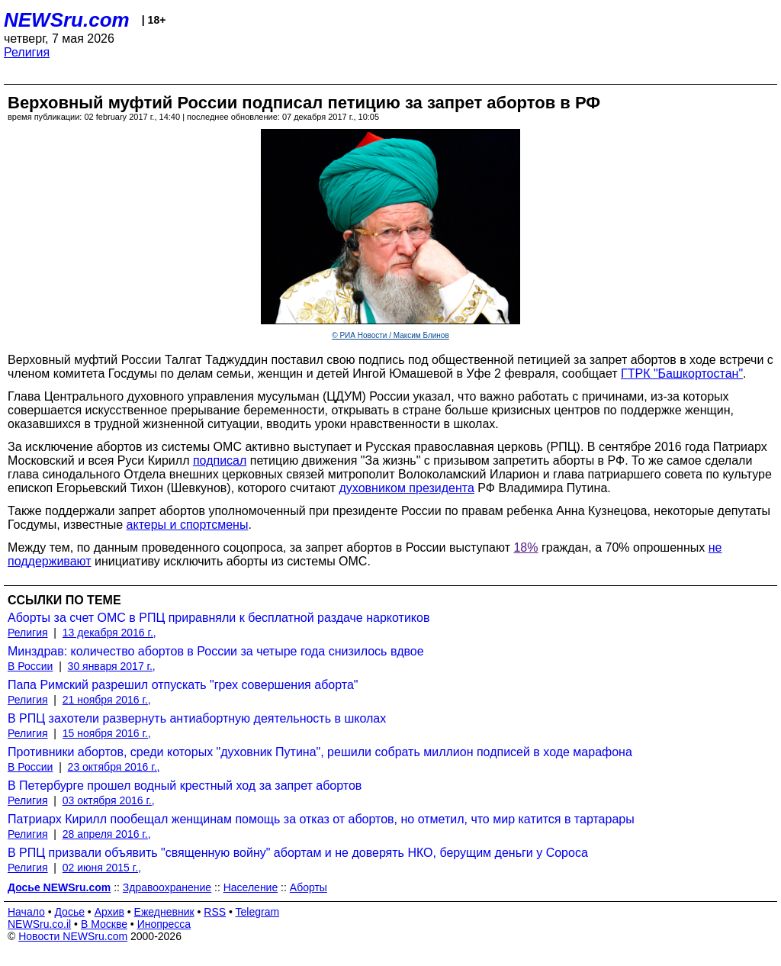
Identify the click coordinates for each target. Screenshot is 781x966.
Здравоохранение (167, 887)
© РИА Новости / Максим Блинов (390, 335)
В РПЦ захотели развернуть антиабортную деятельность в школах (197, 718)
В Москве (104, 924)
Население (250, 887)
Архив (109, 912)
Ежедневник (164, 912)
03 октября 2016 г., (109, 800)
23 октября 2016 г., (114, 767)
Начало (26, 912)
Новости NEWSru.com (72, 936)
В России (30, 666)
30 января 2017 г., (112, 666)
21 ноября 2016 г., (107, 700)
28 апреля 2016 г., (107, 834)
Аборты (308, 887)
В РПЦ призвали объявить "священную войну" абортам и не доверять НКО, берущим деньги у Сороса (298, 852)
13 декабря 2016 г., (109, 632)
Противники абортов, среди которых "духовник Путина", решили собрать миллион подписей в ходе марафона (320, 751)
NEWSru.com (67, 19)
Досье (69, 912)
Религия (27, 52)
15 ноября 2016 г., (107, 733)
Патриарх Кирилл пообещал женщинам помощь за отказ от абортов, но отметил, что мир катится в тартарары (321, 819)
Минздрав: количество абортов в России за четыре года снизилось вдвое (216, 651)
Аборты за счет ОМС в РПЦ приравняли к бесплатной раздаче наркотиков (218, 617)
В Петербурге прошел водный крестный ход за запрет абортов (185, 785)
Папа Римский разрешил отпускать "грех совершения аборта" (183, 684)
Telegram (258, 912)
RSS (215, 912)
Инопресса (164, 924)
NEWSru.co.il (39, 924)
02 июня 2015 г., (102, 867)
